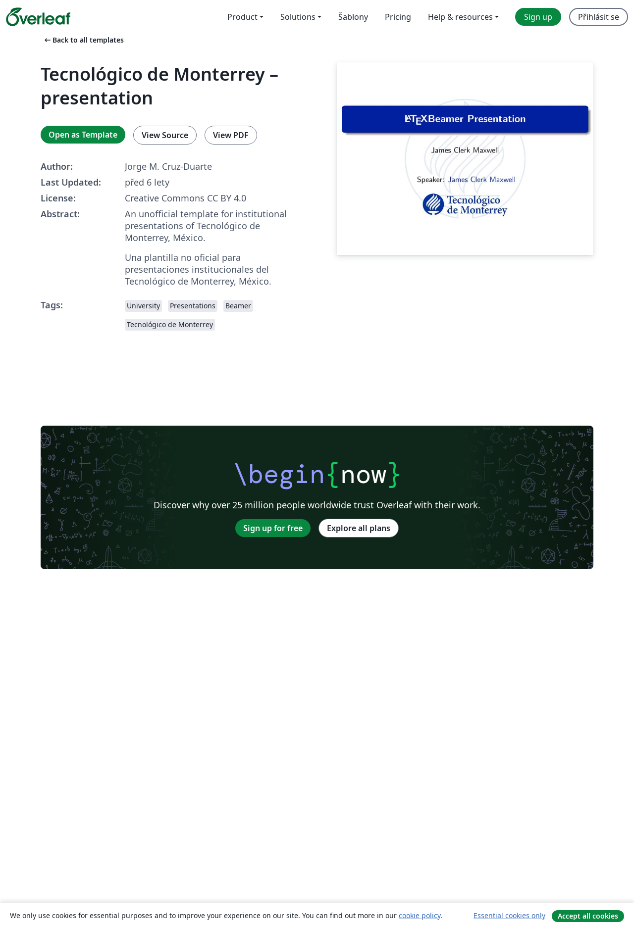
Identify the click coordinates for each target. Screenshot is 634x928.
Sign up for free (273, 528)
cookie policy (419, 915)
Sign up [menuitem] (538, 16)
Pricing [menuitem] (398, 16)
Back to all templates (83, 40)
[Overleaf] (38, 17)
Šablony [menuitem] (353, 16)
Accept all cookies (588, 916)
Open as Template (83, 134)
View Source (165, 135)
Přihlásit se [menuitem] (598, 16)
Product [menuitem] (242, 16)
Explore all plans (358, 528)
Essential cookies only (509, 915)
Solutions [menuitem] (298, 16)
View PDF (231, 135)
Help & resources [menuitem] (460, 16)
